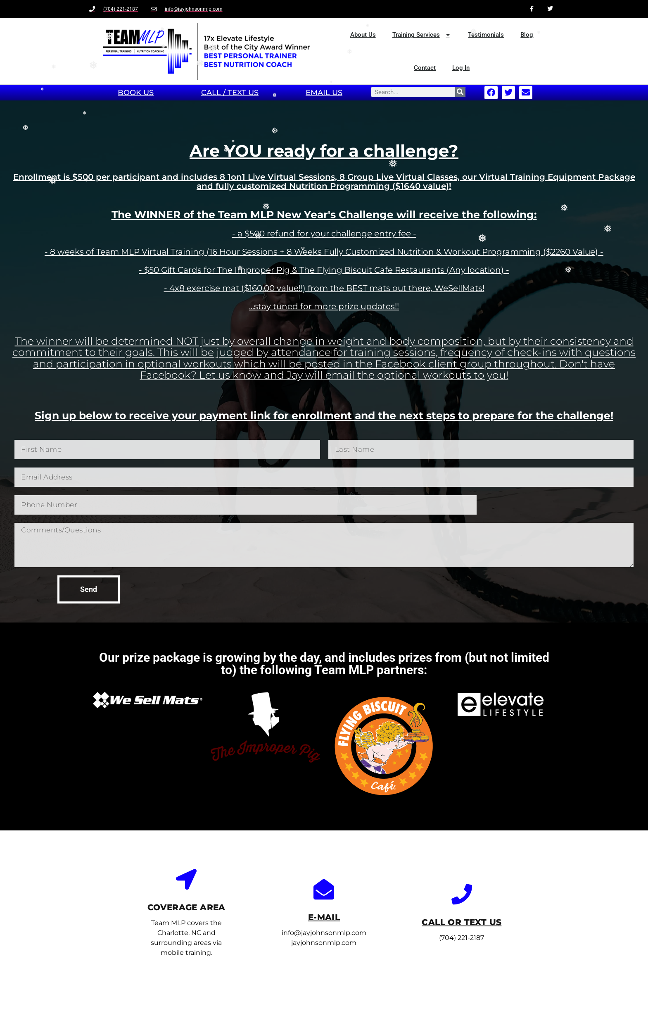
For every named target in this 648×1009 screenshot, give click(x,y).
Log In (461, 68)
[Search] (460, 92)
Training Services (422, 35)
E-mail (324, 917)
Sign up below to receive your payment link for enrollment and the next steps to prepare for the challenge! (324, 415)
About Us (363, 34)
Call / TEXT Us (230, 92)
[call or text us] (461, 894)
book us (136, 92)
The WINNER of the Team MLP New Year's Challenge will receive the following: (324, 214)
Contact (425, 68)
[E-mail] (323, 889)
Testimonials (486, 34)
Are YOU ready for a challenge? (324, 151)
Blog (526, 34)
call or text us (461, 922)
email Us (324, 92)
